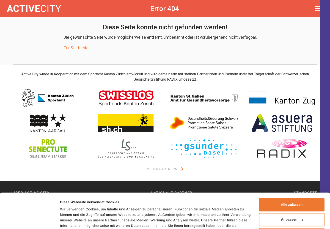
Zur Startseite (75, 47)
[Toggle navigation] (319, 8)
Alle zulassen (291, 181)
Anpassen (292, 196)
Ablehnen (292, 211)
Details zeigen (71, 220)
